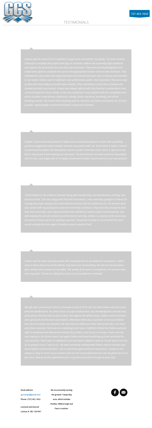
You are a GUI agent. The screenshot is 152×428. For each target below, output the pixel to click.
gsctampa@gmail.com (30, 394)
